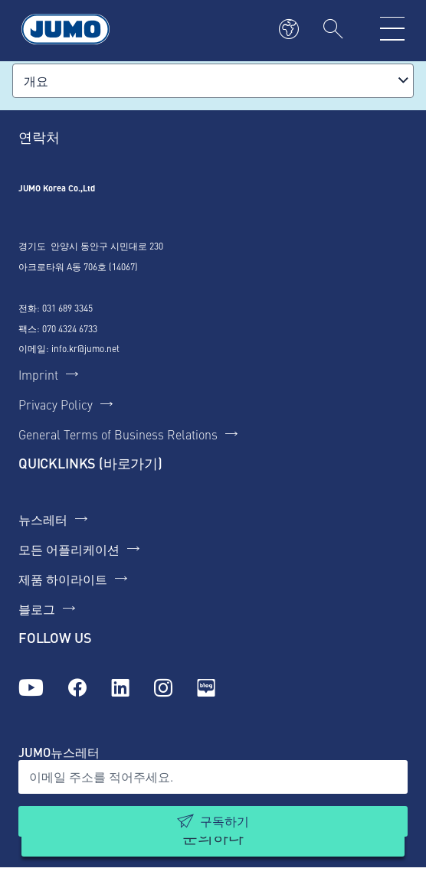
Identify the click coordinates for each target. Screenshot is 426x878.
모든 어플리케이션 (69, 548)
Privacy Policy (55, 404)
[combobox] (213, 81)
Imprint (38, 374)
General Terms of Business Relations (118, 434)
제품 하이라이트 (62, 578)
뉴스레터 (42, 519)
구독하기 (224, 821)
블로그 (36, 608)
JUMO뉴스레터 (59, 752)
